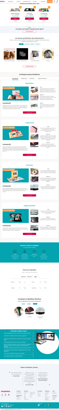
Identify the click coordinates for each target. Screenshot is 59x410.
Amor (21, 44)
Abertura (35, 303)
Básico (32, 44)
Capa (29, 303)
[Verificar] (42, 405)
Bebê (38, 44)
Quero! (15, 18)
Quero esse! (29, 112)
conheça (15, 20)
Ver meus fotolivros (29, 31)
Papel (23, 303)
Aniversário (27, 44)
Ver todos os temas (29, 66)
